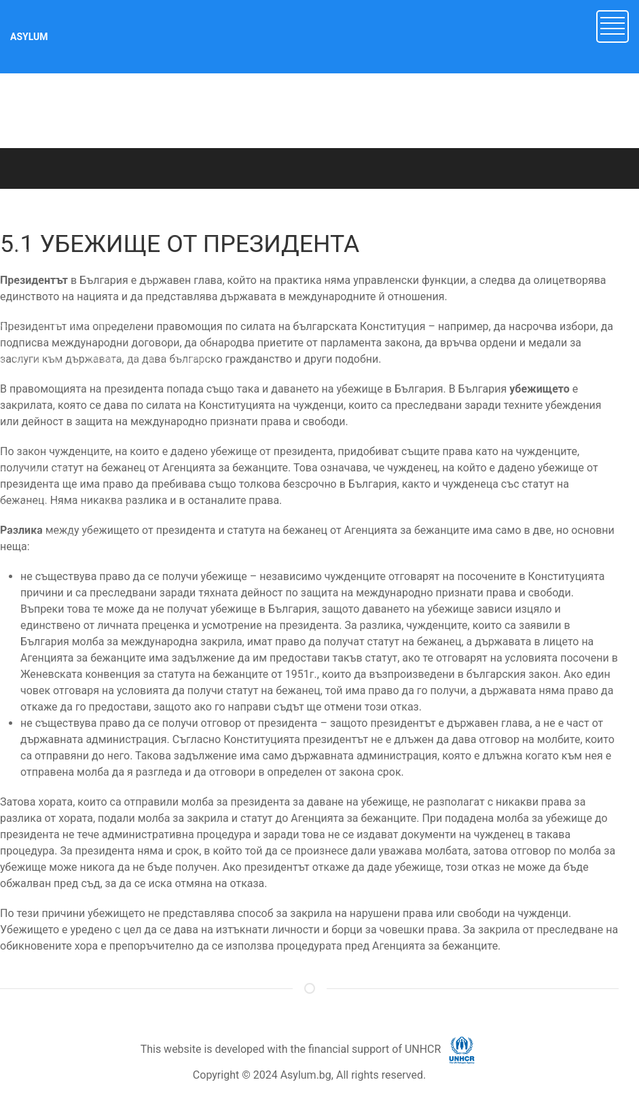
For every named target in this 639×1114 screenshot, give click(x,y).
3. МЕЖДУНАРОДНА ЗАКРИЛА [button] (69, 323)
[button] (612, 25)
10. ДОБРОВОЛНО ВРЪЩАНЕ (64, 567)
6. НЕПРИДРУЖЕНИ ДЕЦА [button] (58, 435)
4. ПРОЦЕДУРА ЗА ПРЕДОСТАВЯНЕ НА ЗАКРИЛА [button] (109, 360)
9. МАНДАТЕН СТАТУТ (49, 536)
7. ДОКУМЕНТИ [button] (34, 472)
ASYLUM (29, 36)
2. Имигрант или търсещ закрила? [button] (76, 286)
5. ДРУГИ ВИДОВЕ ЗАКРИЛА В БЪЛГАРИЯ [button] (93, 398)
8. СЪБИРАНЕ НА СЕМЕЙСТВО (67, 506)
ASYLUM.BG (135, 202)
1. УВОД (18, 252)
